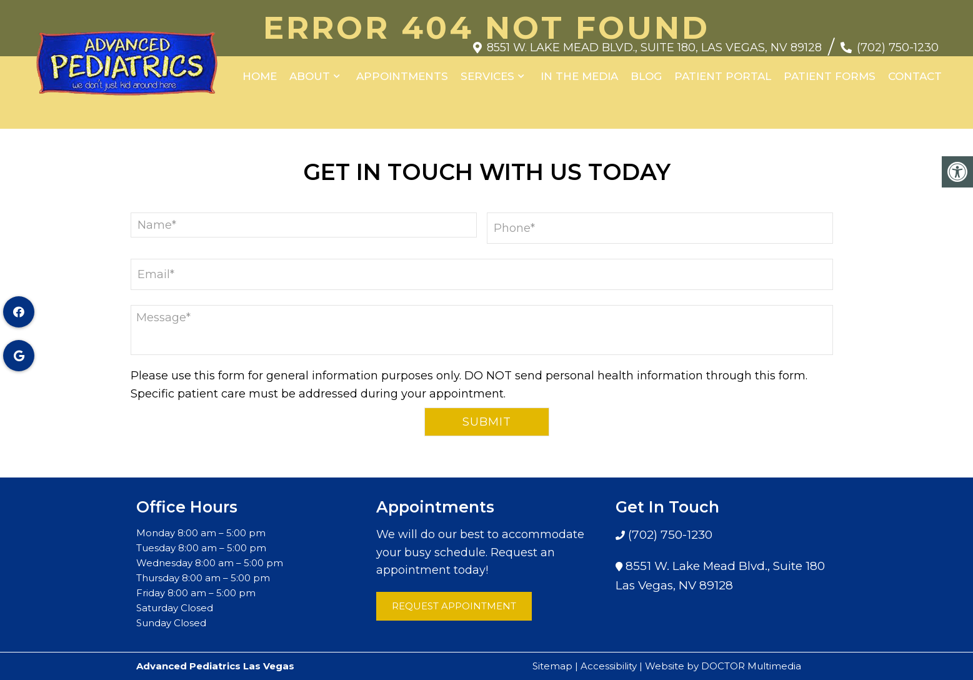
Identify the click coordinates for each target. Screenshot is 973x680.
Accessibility (609, 666)
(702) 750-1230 (898, 41)
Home (259, 70)
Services (487, 70)
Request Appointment (454, 606)
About (309, 70)
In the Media (579, 70)
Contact (915, 70)
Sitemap (552, 666)
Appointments (402, 70)
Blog (646, 70)
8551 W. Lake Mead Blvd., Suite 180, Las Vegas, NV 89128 (654, 41)
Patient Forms (830, 70)
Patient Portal (722, 70)
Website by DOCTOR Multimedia (723, 666)
